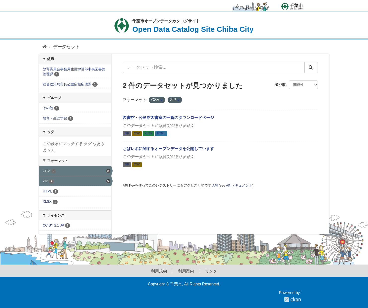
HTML (161, 133)
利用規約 (159, 271)
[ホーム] (44, 47)
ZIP (126, 133)
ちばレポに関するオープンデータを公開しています (168, 149)
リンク (211, 271)
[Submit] (311, 67)
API (215, 185)
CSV (137, 133)
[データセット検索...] (214, 67)
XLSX (148, 133)
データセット (66, 46)
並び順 (280, 85)
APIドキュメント (239, 185)
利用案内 (186, 271)
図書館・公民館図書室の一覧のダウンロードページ (168, 118)
